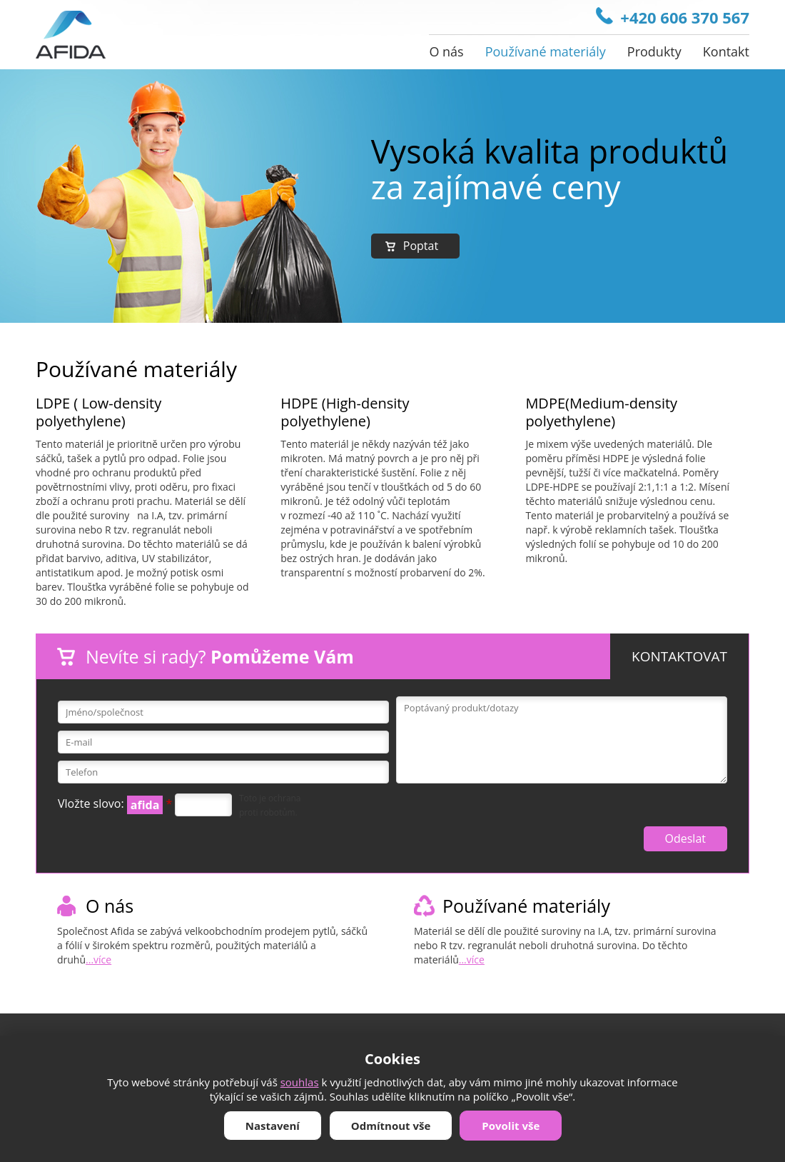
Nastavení (272, 1125)
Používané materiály (545, 51)
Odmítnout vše (391, 1125)
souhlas (299, 1082)
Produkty (654, 51)
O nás (446, 51)
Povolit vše (511, 1125)
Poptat (420, 246)
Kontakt (726, 51)
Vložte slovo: (115, 805)
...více (98, 959)
